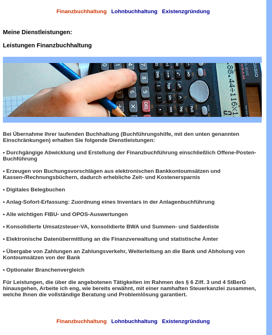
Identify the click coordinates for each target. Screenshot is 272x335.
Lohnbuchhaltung (134, 11)
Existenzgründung (186, 11)
